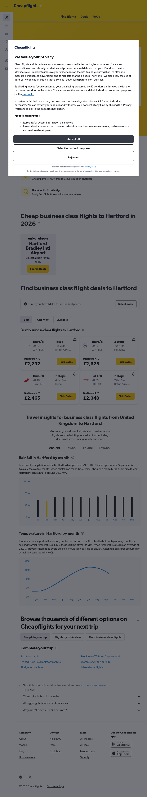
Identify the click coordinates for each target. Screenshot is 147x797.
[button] (73, 139)
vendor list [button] (28, 94)
